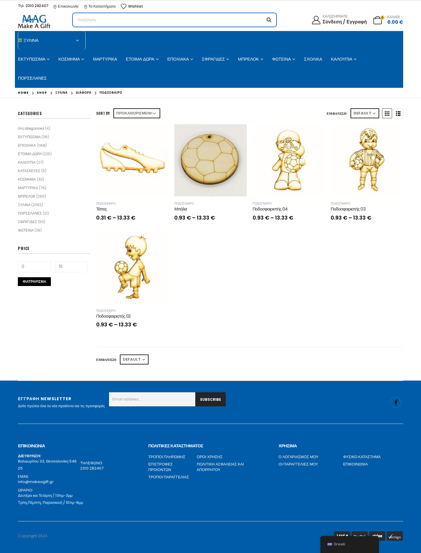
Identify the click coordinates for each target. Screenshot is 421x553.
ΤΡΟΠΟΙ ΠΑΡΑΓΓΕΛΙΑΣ (168, 477)
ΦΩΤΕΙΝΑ (281, 59)
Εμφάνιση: (337, 113)
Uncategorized (31, 128)
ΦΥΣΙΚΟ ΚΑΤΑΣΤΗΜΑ (362, 457)
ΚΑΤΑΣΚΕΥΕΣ (29, 170)
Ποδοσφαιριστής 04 (270, 209)
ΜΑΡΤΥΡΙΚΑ (105, 59)
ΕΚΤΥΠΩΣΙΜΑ (31, 59)
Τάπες (101, 209)
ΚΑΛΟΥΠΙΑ (341, 59)
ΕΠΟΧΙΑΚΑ (178, 59)
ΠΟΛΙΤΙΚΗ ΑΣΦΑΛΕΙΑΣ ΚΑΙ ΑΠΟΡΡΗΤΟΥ (220, 467)
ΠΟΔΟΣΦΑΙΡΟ (106, 203)
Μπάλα (180, 209)
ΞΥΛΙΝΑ (24, 204)
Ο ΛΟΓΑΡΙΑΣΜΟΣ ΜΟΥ (298, 457)
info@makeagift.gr (36, 481)
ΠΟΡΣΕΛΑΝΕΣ (32, 78)
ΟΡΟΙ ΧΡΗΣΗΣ (209, 457)
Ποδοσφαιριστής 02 (113, 316)
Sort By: (103, 113)
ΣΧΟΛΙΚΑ (313, 59)
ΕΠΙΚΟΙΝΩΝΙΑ (355, 464)
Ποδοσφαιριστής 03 (348, 209)
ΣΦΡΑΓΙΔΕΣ (213, 59)
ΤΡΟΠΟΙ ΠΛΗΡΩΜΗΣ (166, 457)
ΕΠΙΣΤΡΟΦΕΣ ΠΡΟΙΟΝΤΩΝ (160, 467)
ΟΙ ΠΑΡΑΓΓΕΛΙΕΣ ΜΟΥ (298, 464)
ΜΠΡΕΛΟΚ (248, 59)
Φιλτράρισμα (34, 281)
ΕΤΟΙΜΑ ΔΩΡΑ (140, 59)
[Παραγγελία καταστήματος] (136, 113)
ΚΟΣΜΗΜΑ (69, 59)
